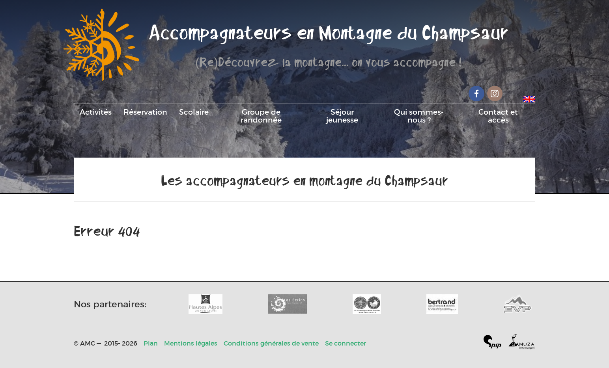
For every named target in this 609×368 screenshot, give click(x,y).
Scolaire (194, 112)
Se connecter (345, 343)
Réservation (145, 112)
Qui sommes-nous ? (419, 116)
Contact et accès (498, 116)
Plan (151, 343)
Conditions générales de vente (271, 343)
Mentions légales (190, 343)
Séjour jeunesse (342, 116)
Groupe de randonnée (261, 116)
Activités (96, 112)
